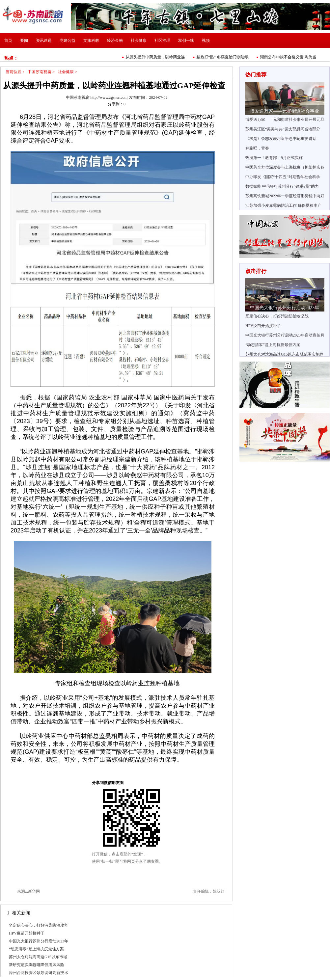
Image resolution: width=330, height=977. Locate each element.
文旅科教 (91, 40)
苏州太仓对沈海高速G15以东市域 (38, 957)
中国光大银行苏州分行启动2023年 (38, 941)
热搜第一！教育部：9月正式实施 (274, 157)
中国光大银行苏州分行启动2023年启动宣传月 (284, 335)
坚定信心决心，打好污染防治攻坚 (38, 925)
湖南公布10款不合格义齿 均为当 (289, 57)
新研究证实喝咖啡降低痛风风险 (36, 965)
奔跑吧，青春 (257, 148)
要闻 (24, 40)
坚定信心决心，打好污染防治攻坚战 (277, 316)
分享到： (116, 104)
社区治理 (162, 40)
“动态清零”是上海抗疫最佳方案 (36, 949)
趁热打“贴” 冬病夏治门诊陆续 (224, 57)
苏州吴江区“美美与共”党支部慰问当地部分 (282, 129)
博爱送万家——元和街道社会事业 (284, 111)
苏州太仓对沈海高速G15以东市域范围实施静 (284, 354)
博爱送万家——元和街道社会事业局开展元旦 (284, 119)
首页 (8, 40)
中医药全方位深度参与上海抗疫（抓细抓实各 (284, 167)
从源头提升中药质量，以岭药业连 (156, 57)
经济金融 (115, 40)
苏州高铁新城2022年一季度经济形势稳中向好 (284, 196)
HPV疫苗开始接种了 (26, 933)
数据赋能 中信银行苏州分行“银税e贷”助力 (282, 186)
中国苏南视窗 (39, 71)
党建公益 (67, 40)
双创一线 (186, 40)
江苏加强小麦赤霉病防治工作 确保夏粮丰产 (283, 205)
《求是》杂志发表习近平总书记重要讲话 (280, 138)
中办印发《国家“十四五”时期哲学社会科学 (282, 177)
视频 (206, 40)
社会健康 (139, 40)
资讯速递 (44, 40)
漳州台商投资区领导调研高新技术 (38, 972)
